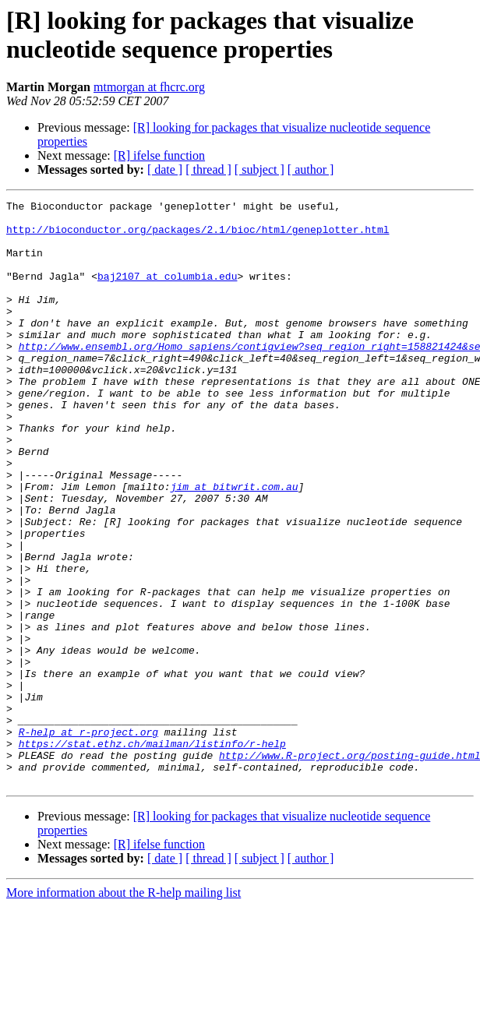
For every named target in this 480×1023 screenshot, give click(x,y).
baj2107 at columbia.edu (167, 292)
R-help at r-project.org (88, 839)
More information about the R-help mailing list (123, 1009)
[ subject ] (259, 169)
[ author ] (311, 169)
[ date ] (164, 169)
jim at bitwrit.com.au (234, 545)
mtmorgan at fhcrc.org (149, 86)
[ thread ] (208, 169)
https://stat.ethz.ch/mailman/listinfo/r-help (152, 853)
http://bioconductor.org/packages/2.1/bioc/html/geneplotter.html (197, 236)
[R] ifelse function (159, 155)
